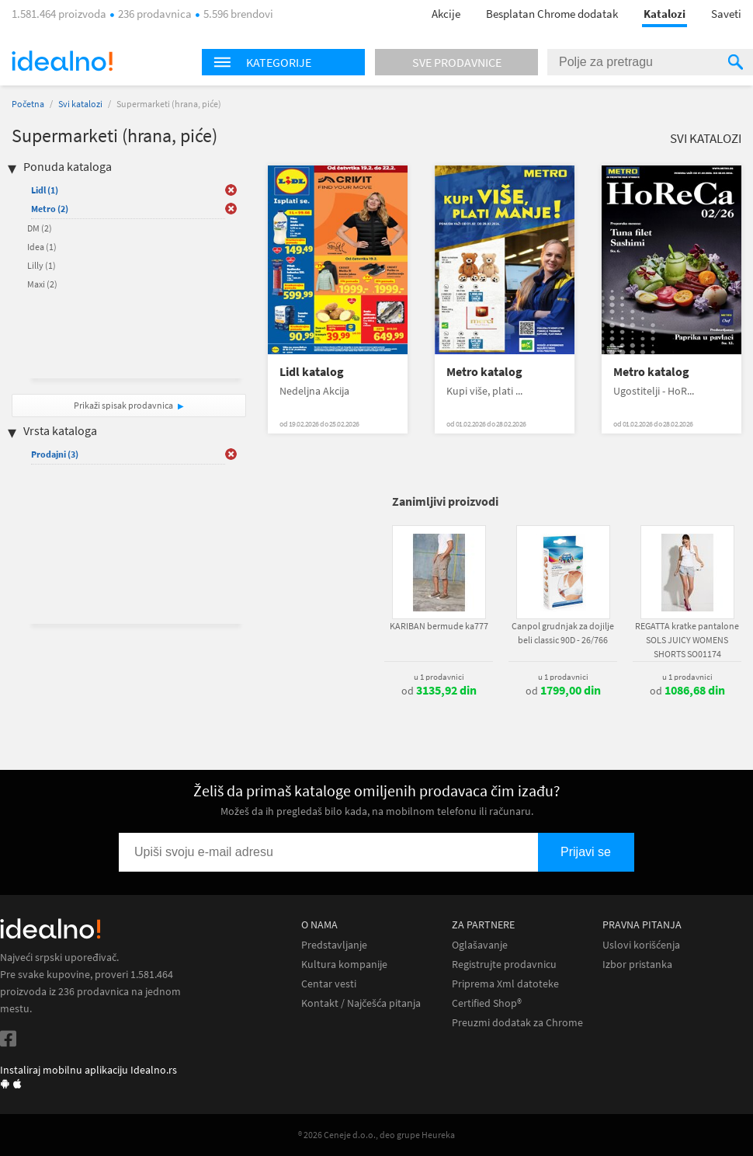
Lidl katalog (311, 371)
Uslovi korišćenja (641, 945)
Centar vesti (328, 984)
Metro (49, 208)
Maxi (42, 284)
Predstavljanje (334, 945)
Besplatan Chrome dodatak (552, 13)
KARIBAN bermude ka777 (439, 626)
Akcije (446, 13)
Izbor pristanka (637, 964)
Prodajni (54, 454)
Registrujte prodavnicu (504, 964)
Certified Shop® (487, 1003)
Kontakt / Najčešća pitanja (361, 1003)
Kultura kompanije (344, 964)
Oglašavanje (480, 945)
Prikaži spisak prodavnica (123, 405)
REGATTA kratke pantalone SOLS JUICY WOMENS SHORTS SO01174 (687, 640)
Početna (28, 104)
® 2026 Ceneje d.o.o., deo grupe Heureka (376, 1134)
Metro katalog (484, 371)
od (439, 691)
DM (39, 228)
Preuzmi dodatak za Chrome (517, 1022)
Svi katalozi (80, 104)
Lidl (44, 190)
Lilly (41, 265)
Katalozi (664, 13)
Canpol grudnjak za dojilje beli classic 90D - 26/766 (563, 633)
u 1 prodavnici (439, 676)
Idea (42, 246)
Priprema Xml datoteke (505, 984)
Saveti (726, 13)
